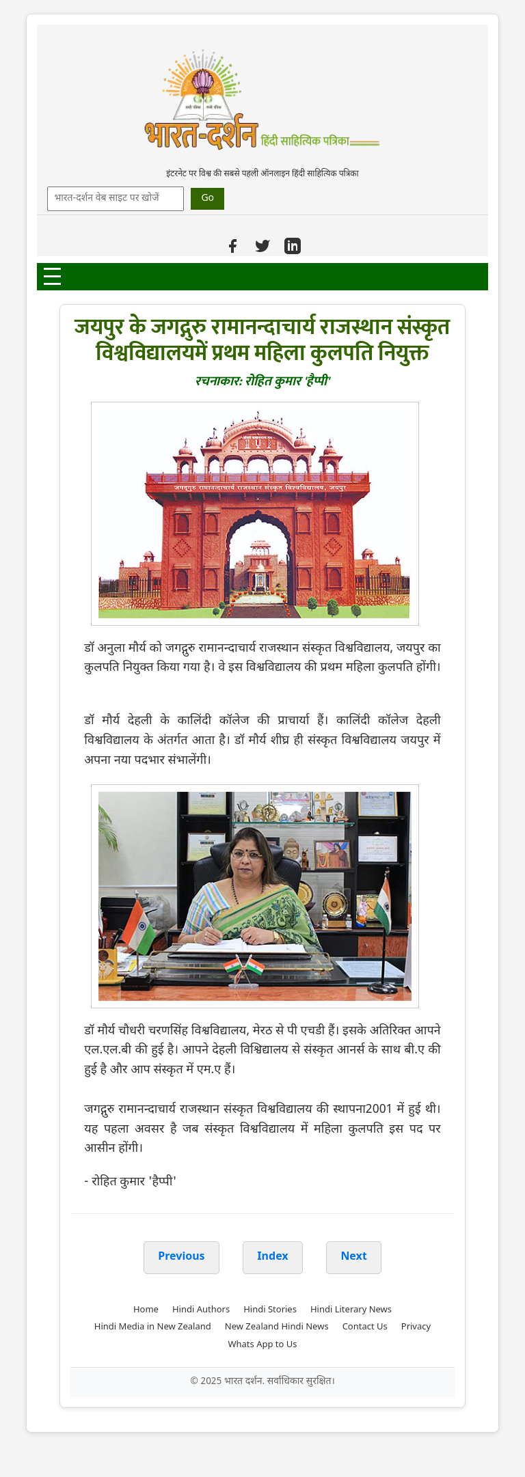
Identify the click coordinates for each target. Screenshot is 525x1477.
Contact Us (365, 1327)
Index (272, 1257)
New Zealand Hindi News (277, 1327)
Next (353, 1257)
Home (146, 1310)
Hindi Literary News (351, 1310)
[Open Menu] (52, 276)
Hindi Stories (270, 1310)
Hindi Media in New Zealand (152, 1327)
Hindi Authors (201, 1310)
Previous (181, 1257)
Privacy (416, 1327)
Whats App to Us (262, 1345)
